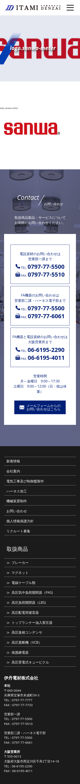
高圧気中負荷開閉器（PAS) (32, 592)
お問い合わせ (16, 511)
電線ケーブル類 (23, 582)
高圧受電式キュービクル (30, 662)
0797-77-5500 (22, 719)
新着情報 (13, 461)
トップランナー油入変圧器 (32, 622)
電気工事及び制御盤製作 (25, 481)
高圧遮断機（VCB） (27, 642)
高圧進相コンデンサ (27, 632)
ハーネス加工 (16, 491)
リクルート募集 (18, 531)
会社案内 (13, 471)
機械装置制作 (16, 501)
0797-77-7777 (22, 700)
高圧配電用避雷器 (25, 612)
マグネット (20, 572)
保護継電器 (20, 652)
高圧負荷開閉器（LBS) (29, 602)
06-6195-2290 (22, 766)
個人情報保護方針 (20, 521)
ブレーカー (20, 562)
